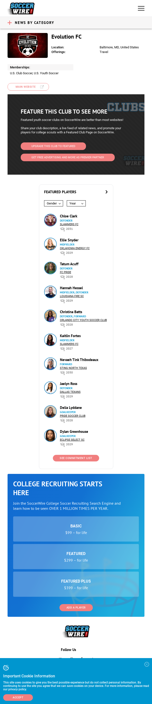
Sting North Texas (73, 368)
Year (72, 203)
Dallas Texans (70, 392)
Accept (18, 697)
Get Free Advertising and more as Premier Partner (67, 157)
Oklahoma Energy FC (75, 248)
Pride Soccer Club (73, 415)
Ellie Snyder (69, 240)
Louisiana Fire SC (72, 296)
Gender (52, 203)
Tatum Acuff (69, 264)
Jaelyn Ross (68, 383)
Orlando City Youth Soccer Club (83, 320)
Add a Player (76, 607)
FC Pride (65, 272)
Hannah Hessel (71, 288)
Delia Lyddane (71, 407)
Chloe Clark (68, 216)
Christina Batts (71, 311)
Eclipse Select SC (72, 439)
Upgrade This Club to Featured (53, 146)
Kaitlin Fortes (70, 335)
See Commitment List (76, 458)
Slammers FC (69, 224)
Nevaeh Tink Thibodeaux (79, 359)
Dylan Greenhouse (74, 431)
